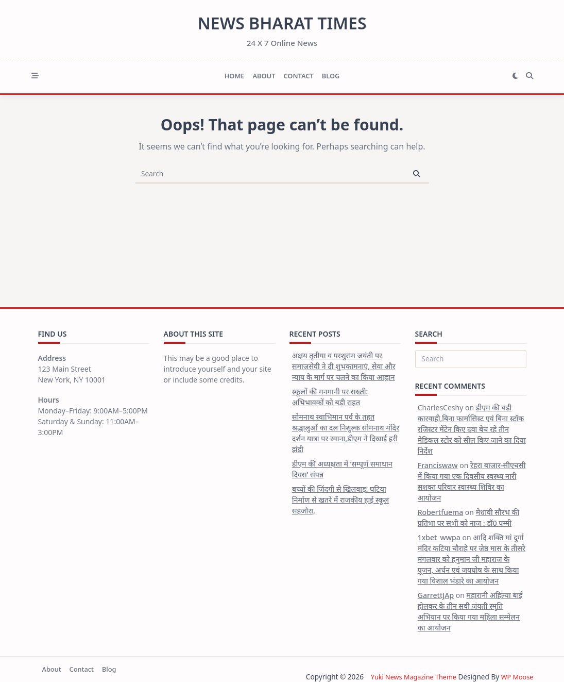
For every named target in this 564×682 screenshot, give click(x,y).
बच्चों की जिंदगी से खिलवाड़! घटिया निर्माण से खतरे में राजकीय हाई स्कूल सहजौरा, (340, 499)
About (263, 75)
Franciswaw (438, 465)
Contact (298, 75)
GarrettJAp (436, 595)
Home (235, 75)
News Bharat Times (281, 23)
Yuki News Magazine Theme (408, 676)
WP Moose (516, 676)
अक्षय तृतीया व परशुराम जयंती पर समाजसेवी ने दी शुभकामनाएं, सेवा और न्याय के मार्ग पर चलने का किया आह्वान (344, 366)
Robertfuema (440, 512)
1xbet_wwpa (439, 537)
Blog (331, 75)
